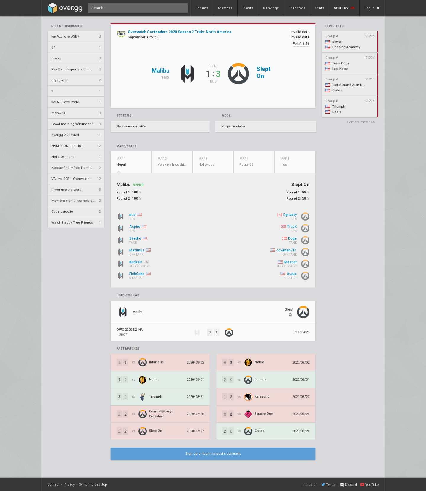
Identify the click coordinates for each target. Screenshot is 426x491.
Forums (202, 8)
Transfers (297, 8)
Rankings (271, 8)
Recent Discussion (67, 26)
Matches (225, 8)
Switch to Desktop (93, 484)
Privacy (69, 484)
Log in (372, 8)
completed (334, 26)
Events (247, 8)
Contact (53, 484)
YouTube (369, 484)
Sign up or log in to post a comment (213, 454)
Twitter (329, 484)
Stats (319, 8)
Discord (348, 484)
